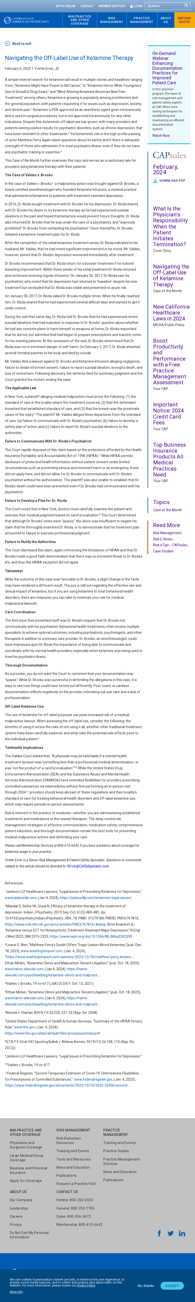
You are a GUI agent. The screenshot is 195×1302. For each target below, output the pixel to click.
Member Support (112, 6)
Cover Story (162, 251)
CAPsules (179, 545)
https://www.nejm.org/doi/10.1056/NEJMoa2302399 (91, 936)
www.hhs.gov (24, 1027)
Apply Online (65, 6)
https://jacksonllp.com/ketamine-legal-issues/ (96, 898)
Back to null (21, 44)
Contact (87, 6)
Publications (66, 1176)
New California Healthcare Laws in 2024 (171, 313)
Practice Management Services (121, 1161)
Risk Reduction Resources (68, 1140)
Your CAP (160, 389)
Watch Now (161, 136)
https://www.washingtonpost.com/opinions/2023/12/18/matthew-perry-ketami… (69, 957)
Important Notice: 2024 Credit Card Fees (168, 414)
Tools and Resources (73, 1159)
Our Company (21, 1200)
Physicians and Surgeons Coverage (26, 1145)
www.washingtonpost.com (41, 951)
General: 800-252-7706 (75, 1208)
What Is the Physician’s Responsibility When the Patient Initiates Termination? (170, 226)
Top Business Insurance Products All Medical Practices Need (169, 460)
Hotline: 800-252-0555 (74, 1200)
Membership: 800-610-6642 (79, 1225)
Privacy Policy (86, 1285)
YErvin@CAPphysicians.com (88, 866)
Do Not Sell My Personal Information (29, 1235)
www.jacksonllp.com (20, 898)
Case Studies (163, 551)
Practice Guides (116, 1151)
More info (16, 1292)
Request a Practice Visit (76, 1184)
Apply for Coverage (26, 1181)
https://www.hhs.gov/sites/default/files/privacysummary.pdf (52, 1033)
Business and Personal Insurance (28, 1170)
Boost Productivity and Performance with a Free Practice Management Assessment (169, 362)
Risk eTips (161, 545)
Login (138, 6)
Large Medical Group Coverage (27, 1158)
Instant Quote (185, 20)
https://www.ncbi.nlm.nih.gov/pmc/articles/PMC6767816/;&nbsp (55, 924)
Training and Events (72, 1151)
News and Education (73, 1167)
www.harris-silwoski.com (24, 969)
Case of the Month (167, 291)
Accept (172, 1286)
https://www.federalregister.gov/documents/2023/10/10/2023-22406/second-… (68, 1085)
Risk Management (167, 533)
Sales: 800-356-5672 (73, 1216)
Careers (16, 1216)
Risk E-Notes (163, 539)
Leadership (19, 1208)
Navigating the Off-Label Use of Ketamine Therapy (171, 276)
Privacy (16, 1225)
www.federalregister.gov (93, 1079)
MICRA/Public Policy (168, 325)
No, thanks (146, 1286)
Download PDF (172, 180)
